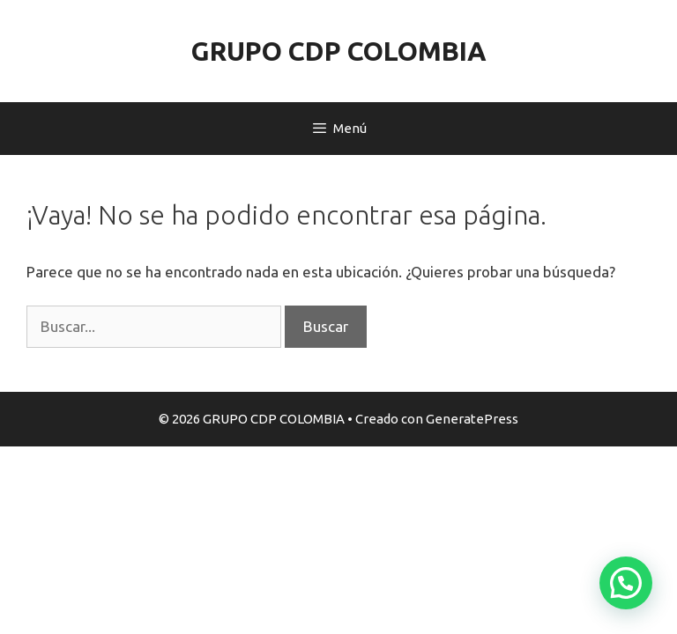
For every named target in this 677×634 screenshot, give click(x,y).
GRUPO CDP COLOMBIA (339, 51)
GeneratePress (472, 418)
